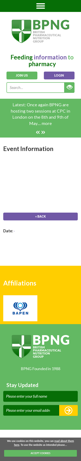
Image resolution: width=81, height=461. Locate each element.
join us (22, 75)
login (59, 75)
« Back (40, 216)
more (47, 123)
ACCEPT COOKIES (40, 453)
